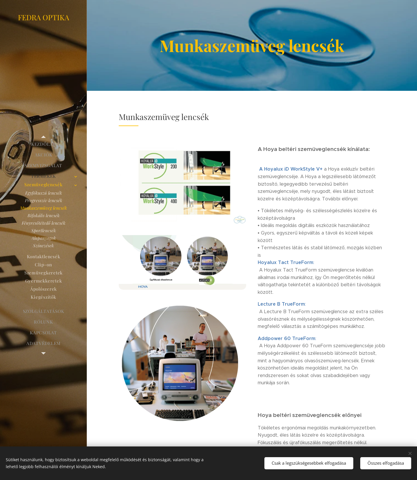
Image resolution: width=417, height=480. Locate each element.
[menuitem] (43, 144)
